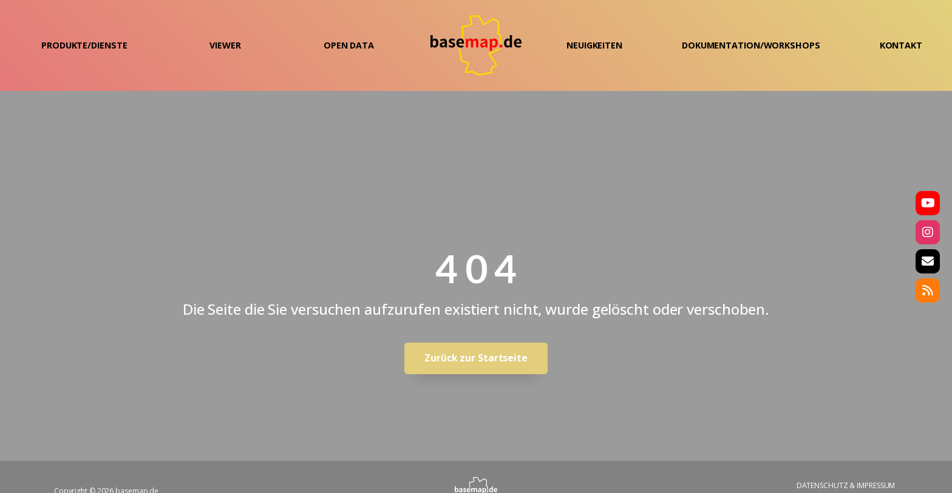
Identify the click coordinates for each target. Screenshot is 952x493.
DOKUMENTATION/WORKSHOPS (751, 45)
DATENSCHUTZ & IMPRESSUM (846, 485)
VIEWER (224, 45)
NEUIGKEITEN (594, 45)
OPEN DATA (349, 45)
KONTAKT (901, 45)
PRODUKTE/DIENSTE (84, 45)
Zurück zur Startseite (476, 357)
